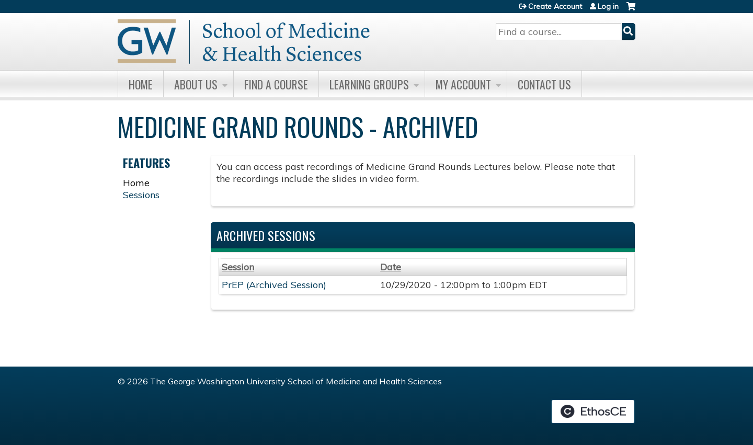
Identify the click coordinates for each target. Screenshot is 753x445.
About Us (196, 84)
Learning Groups (369, 84)
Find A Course (276, 84)
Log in (608, 6)
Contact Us (544, 84)
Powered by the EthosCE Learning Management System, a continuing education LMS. (593, 411)
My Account (463, 84)
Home (141, 84)
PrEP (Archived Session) (274, 285)
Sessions (141, 195)
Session (238, 267)
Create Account (555, 6)
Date (390, 267)
